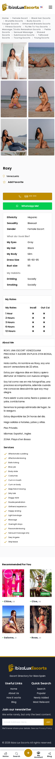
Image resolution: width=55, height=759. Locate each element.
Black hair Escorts (41, 18)
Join (48, 722)
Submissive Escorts (24, 35)
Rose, (36, 637)
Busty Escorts (34, 21)
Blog (13, 702)
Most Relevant (41, 702)
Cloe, (36, 601)
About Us (14, 693)
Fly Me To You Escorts (36, 26)
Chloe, (9, 601)
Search (41, 689)
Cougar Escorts (10, 23)
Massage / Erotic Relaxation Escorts (21, 29)
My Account (38, 754)
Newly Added (41, 697)
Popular (41, 693)
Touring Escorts (22, 38)
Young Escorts (41, 38)
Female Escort (20, 18)
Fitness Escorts (13, 26)
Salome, (10, 637)
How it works (13, 697)
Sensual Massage (23, 32)
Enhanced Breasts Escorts (36, 23)
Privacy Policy (45, 728)
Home (5, 18)
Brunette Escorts (14, 21)
